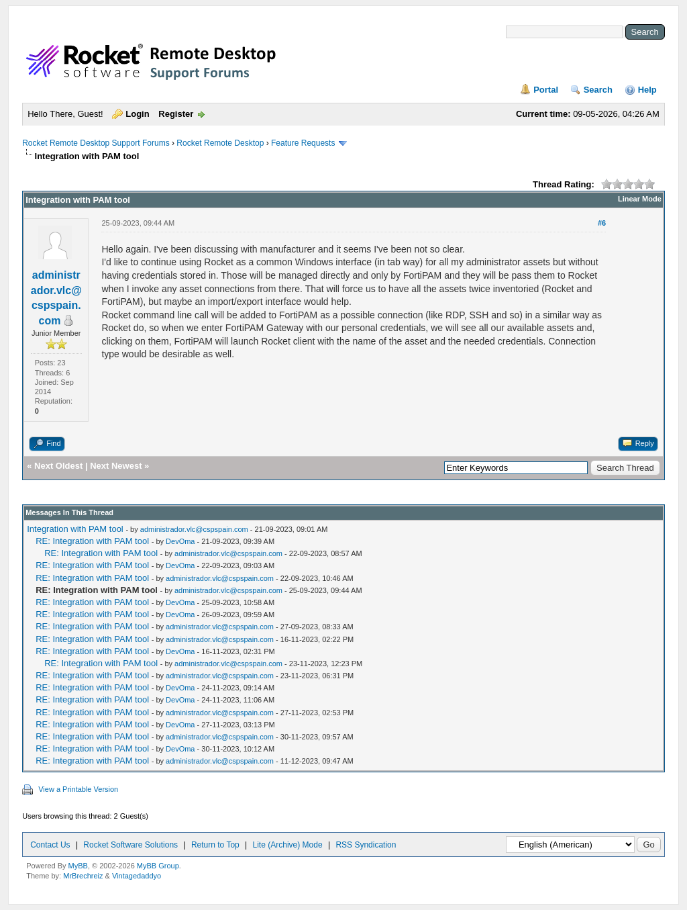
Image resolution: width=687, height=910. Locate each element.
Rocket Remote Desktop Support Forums (95, 143)
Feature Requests (303, 143)
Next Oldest (58, 466)
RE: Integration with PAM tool (92, 541)
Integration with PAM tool (75, 529)
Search (598, 90)
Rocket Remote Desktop (220, 143)
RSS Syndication (365, 845)
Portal (545, 90)
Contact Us (50, 845)
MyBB (78, 866)
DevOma (180, 541)
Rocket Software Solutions (130, 845)
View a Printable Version (78, 789)
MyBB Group (158, 866)
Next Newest (116, 466)
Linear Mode (640, 199)
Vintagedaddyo (136, 876)
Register (175, 114)
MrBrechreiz (83, 876)
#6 (602, 223)
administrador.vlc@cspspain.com (194, 529)
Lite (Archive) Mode (288, 845)
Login (137, 114)
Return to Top (215, 845)
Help (647, 90)
